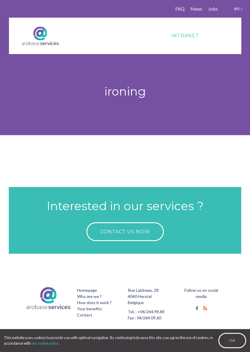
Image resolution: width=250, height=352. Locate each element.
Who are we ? (89, 296)
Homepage (87, 290)
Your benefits (89, 308)
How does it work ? (94, 302)
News (196, 8)
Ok (232, 340)
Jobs (213, 8)
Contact (84, 314)
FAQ (180, 8)
